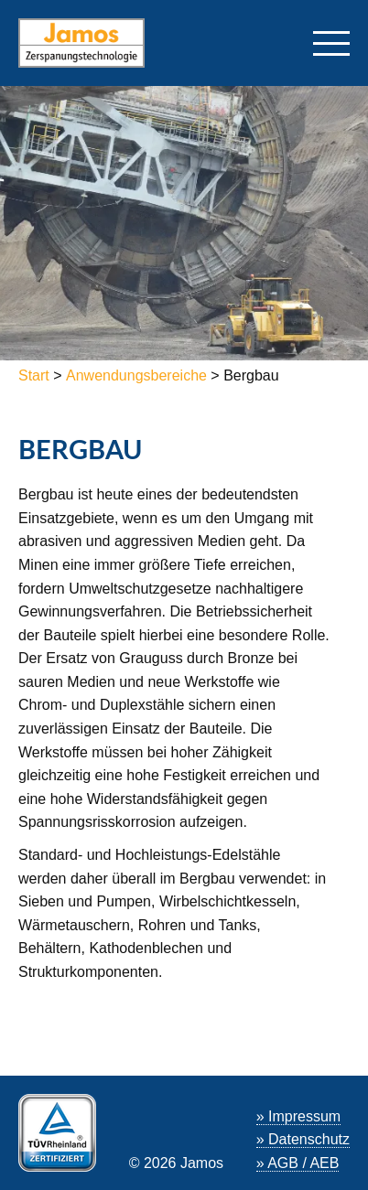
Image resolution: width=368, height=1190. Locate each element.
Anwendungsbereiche (136, 375)
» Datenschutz (303, 1139)
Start (35, 375)
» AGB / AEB (298, 1163)
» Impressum (298, 1116)
